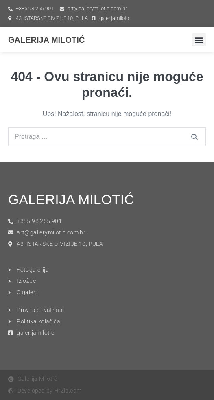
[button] (199, 39)
